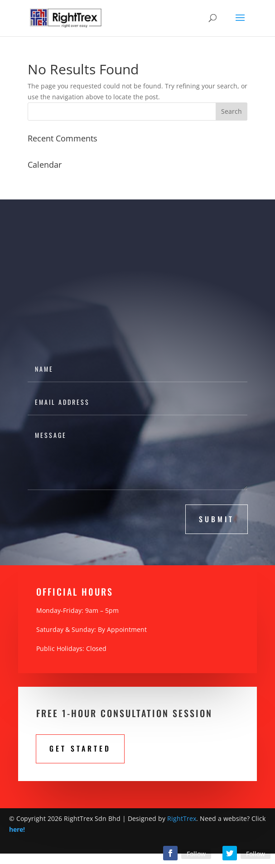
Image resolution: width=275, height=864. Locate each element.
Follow (196, 853)
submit (216, 519)
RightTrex (181, 818)
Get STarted (80, 748)
